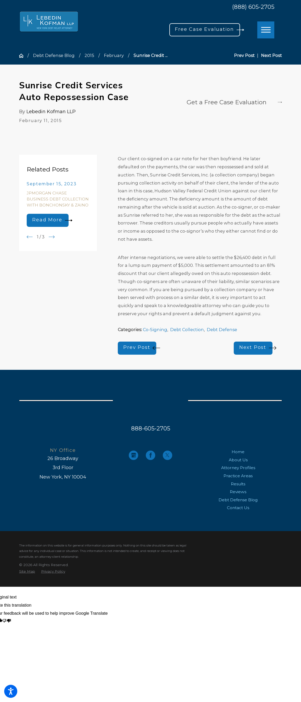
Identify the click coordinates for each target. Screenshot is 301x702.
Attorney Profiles (238, 467)
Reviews (238, 491)
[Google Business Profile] (133, 455)
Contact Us (238, 507)
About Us (238, 459)
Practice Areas (238, 475)
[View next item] (52, 237)
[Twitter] (167, 455)
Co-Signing (155, 329)
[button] (10, 691)
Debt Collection (187, 329)
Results (238, 483)
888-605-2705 (150, 428)
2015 (89, 55)
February (114, 55)
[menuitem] (238, 452)
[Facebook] (150, 455)
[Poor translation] (6, 621)
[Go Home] (23, 56)
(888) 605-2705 (253, 7)
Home (238, 451)
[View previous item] (30, 237)
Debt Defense (222, 329)
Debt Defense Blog (54, 55)
